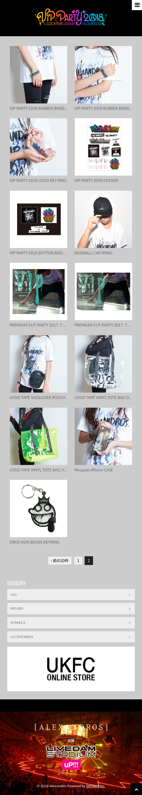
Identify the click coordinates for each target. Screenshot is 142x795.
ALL (70, 594)
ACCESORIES (70, 636)
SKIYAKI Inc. (95, 786)
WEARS (70, 608)
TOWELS (70, 622)
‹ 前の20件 (60, 560)
